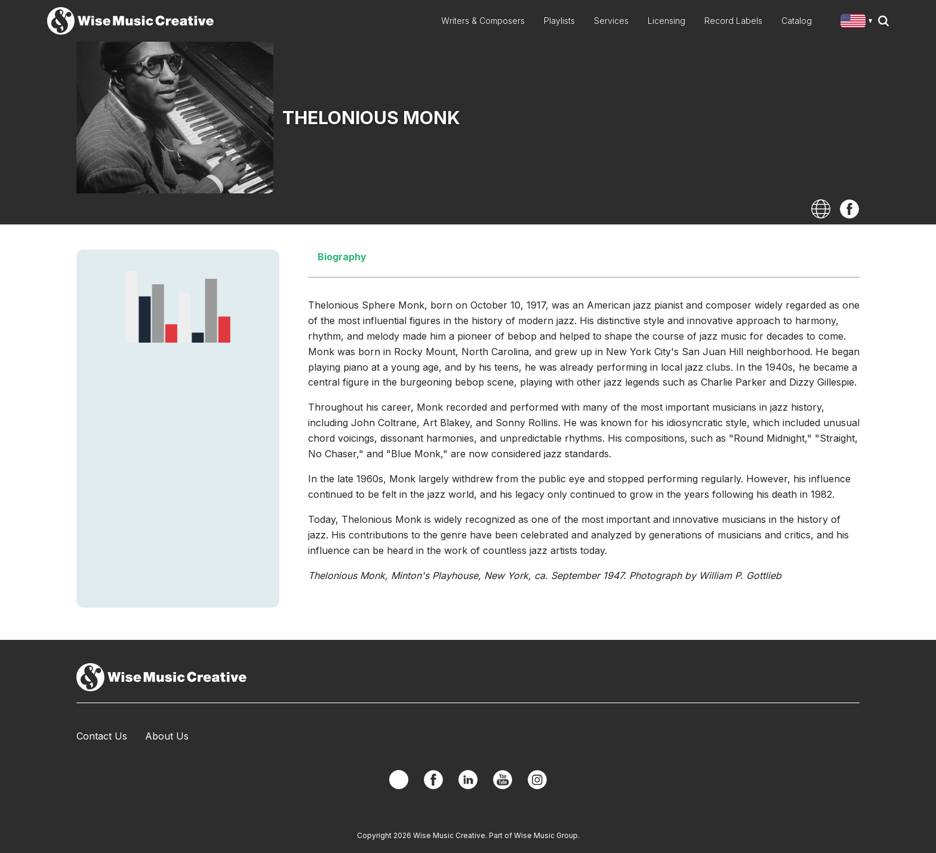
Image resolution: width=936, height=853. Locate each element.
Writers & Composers (483, 21)
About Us (167, 736)
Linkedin (468, 779)
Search (883, 21)
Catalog (796, 21)
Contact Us (101, 736)
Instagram (537, 779)
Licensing (666, 21)
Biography (342, 257)
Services (611, 21)
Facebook (849, 208)
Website (820, 208)
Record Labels (733, 21)
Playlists (559, 21)
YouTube (502, 779)
